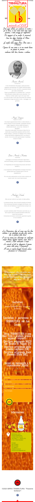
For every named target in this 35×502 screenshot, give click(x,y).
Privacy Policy (17, 372)
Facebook (17, 105)
